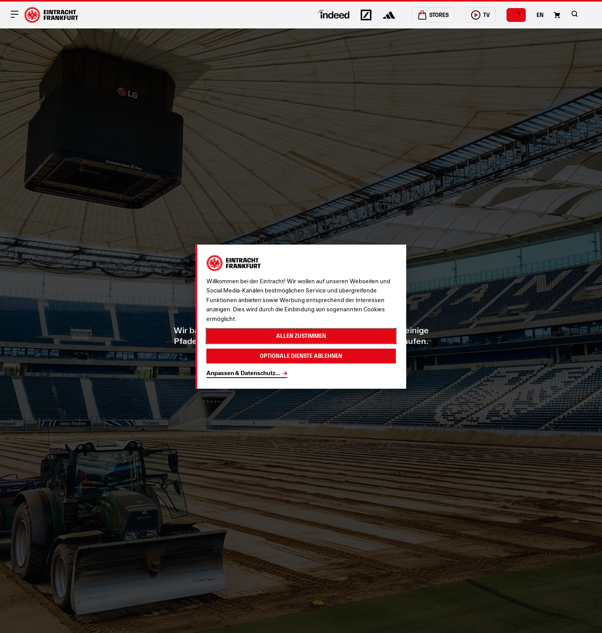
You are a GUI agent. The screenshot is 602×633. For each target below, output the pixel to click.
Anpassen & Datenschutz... (243, 373)
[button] (575, 14)
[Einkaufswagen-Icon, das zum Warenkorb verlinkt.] (557, 15)
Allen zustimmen (301, 335)
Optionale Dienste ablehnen (301, 355)
